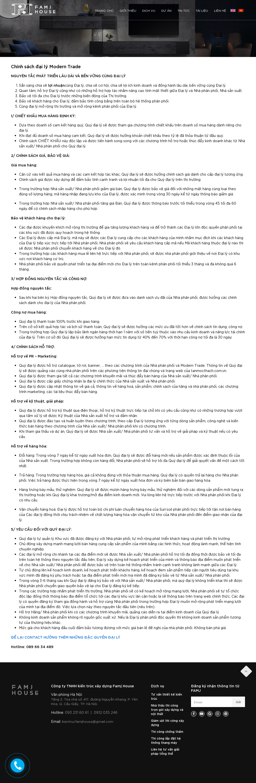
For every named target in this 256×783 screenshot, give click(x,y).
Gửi (238, 702)
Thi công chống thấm (167, 731)
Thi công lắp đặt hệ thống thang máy (166, 740)
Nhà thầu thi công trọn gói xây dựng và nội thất (167, 709)
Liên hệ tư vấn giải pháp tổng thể (165, 751)
